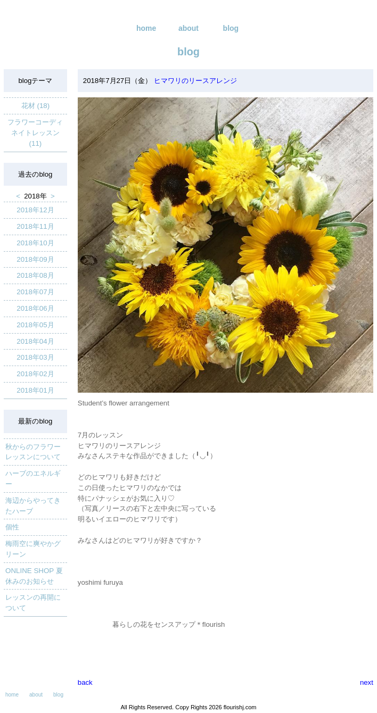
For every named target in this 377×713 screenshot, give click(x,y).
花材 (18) (35, 106)
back (85, 682)
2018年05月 (35, 325)
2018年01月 (35, 390)
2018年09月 (35, 259)
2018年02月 (35, 374)
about (188, 28)
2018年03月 (35, 357)
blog (231, 28)
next (366, 682)
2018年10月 (35, 243)
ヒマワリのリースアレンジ (194, 81)
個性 (12, 527)
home (146, 28)
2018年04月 (35, 341)
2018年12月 (35, 210)
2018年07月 (35, 292)
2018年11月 (35, 226)
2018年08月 (35, 275)
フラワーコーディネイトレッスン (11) (35, 132)
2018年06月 (35, 308)
